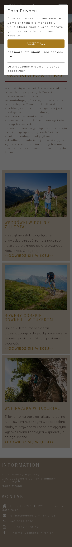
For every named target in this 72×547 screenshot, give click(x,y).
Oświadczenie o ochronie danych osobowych (34, 68)
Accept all (36, 43)
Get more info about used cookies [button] (35, 54)
